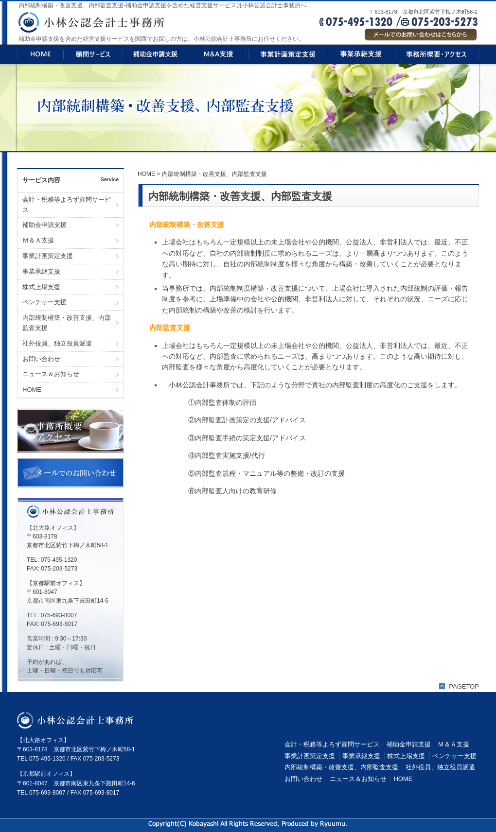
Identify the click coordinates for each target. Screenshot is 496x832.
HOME (31, 389)
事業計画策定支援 (47, 256)
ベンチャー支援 (44, 302)
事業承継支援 (41, 271)
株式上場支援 (41, 287)
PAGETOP (464, 686)
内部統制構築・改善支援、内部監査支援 (66, 322)
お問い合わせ (41, 359)
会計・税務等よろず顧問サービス (66, 204)
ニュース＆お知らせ (50, 374)
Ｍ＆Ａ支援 (38, 240)
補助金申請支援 (44, 224)
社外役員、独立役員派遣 (57, 343)
